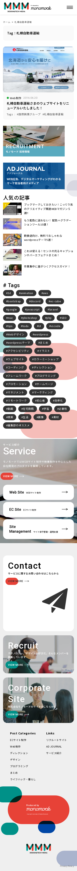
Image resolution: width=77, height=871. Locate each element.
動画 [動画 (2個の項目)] (10, 409)
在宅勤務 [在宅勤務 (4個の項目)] (28, 409)
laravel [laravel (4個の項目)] (53, 309)
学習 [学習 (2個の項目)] (46, 409)
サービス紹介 (54, 753)
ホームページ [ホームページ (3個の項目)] (45, 384)
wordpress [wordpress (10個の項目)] (41, 334)
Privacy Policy (67, 866)
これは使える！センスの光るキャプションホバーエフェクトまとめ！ (48, 253)
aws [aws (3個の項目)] (45, 293)
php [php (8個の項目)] (49, 318)
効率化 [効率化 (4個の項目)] (59, 400)
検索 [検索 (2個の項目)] (10, 417)
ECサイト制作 (18, 740)
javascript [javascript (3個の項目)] (33, 309)
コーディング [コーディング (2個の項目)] (16, 367)
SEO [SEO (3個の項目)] (64, 318)
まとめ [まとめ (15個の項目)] (44, 342)
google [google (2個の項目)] (12, 309)
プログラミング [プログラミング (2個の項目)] (46, 376)
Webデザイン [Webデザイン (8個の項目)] (16, 334)
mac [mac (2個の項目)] (10, 318)
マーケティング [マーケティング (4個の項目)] (43, 392)
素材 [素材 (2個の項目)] (56, 417)
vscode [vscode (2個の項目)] (55, 326)
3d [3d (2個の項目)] (9, 293)
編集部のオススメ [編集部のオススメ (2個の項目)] (19, 425)
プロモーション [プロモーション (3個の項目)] (17, 384)
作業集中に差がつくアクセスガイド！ (47, 266)
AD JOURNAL (54, 746)
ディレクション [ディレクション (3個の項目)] (43, 367)
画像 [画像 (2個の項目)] (41, 417)
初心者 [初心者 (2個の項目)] (41, 400)
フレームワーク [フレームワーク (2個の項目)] (17, 376)
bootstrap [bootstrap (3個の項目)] (14, 301)
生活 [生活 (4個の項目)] (25, 417)
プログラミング (19, 766)
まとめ (14, 772)
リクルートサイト (56, 740)
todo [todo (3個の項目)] (25, 326)
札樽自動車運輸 (23, 22)
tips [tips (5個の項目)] (10, 326)
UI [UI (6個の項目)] (39, 326)
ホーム (6, 22)
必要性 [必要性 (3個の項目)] (63, 409)
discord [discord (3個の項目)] (35, 301)
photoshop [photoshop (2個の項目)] (30, 318)
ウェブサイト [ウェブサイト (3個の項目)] (16, 359)
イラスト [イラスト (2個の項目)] (44, 351)
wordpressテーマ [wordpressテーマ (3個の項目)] (19, 342)
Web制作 (15, 746)
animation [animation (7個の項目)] (27, 293)
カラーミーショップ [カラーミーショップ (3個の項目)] (46, 359)
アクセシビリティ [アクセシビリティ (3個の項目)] (18, 351)
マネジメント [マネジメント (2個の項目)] (16, 392)
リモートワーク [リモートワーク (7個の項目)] (17, 400)
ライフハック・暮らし (23, 779)
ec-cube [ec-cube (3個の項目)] (55, 301)
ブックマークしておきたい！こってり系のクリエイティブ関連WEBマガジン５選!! (48, 209)
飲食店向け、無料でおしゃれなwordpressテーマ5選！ (43, 238)
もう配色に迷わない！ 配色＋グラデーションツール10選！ (47, 222)
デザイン (15, 759)
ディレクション (19, 753)
